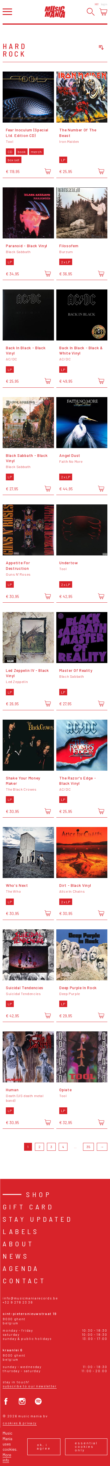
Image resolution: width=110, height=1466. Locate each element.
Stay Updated (38, 1219)
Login (104, 4)
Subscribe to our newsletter (29, 1386)
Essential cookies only (86, 1446)
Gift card (28, 1206)
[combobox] (79, 47)
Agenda (21, 1268)
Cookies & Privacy (20, 1423)
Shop (39, 1194)
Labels (21, 1231)
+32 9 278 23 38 (18, 1302)
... (75, 1147)
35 (88, 1147)
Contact (24, 1280)
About (18, 1243)
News (16, 1256)
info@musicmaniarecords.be (30, 1298)
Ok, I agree (44, 1446)
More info (7, 1457)
